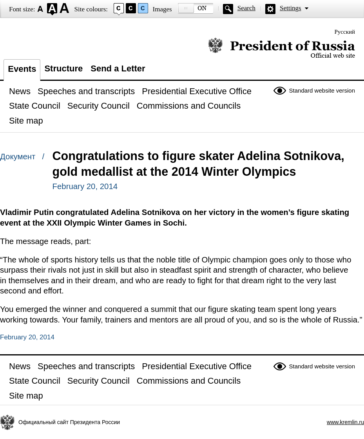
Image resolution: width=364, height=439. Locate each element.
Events (22, 69)
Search (246, 8)
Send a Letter (118, 68)
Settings (290, 8)
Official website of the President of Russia (281, 48)
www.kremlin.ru (345, 422)
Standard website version (322, 90)
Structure (63, 68)
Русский (345, 32)
